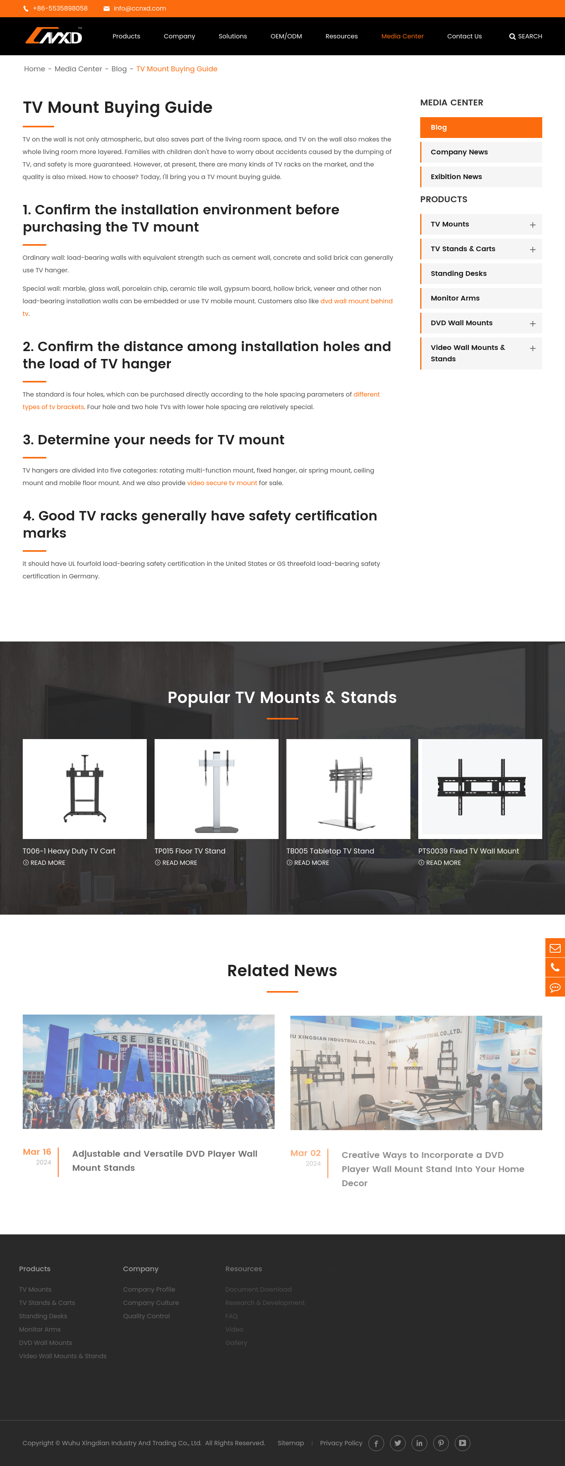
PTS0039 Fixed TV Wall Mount (468, 851)
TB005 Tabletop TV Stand (330, 851)
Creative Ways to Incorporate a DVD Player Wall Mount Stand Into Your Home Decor (433, 1174)
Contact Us (464, 36)
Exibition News (456, 177)
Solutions (233, 36)
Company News (459, 152)
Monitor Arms (455, 298)
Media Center (402, 36)
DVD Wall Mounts (462, 323)
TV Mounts (450, 224)
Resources (342, 36)
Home (35, 69)
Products (126, 36)
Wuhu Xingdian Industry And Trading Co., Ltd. (132, 1443)
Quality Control (142, 1316)
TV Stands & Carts (463, 249)
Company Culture (147, 1302)
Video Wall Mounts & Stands (468, 353)
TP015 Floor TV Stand (190, 851)
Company (179, 36)
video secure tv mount (222, 482)
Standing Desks (459, 273)
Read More (44, 862)
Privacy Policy (341, 1443)
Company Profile (145, 1289)
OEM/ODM (286, 36)
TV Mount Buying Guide (176, 69)
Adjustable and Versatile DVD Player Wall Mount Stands (164, 1165)
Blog (119, 69)
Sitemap (291, 1443)
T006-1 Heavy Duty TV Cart (69, 851)
